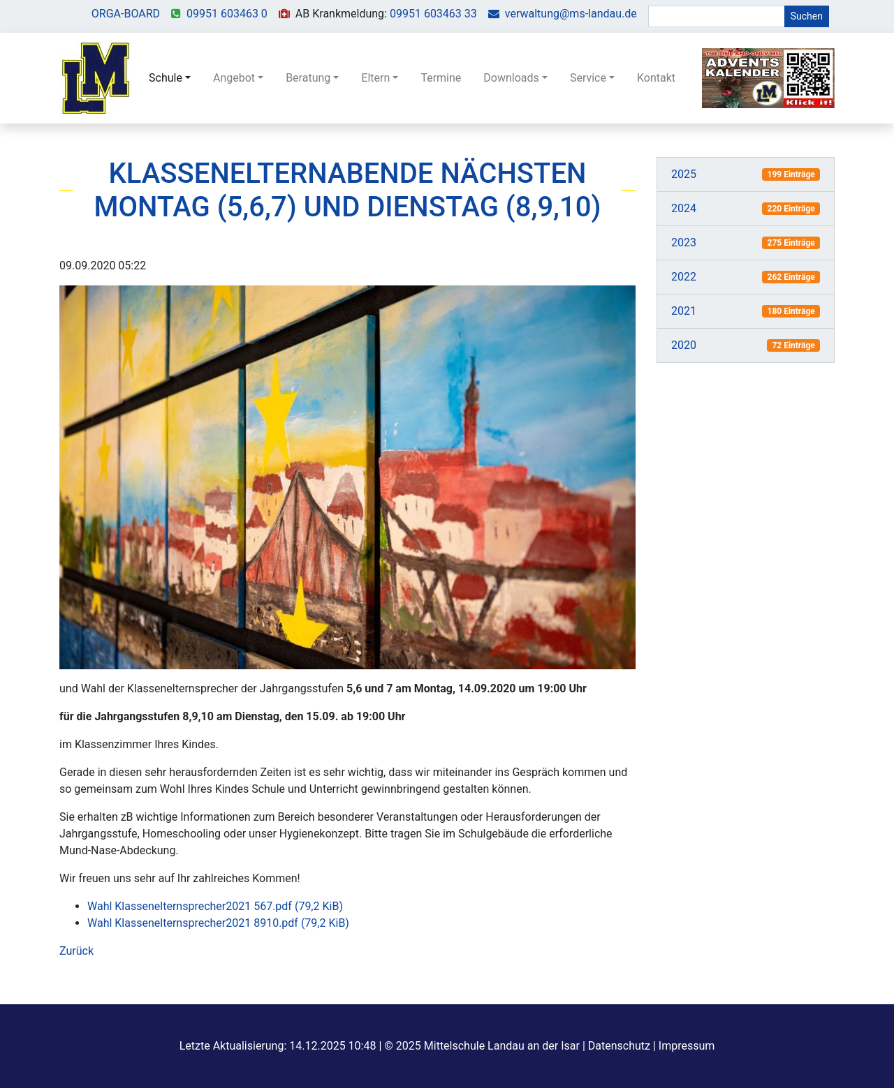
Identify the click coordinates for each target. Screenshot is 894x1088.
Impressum (687, 1045)
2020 (683, 345)
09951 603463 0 (227, 13)
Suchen (807, 16)
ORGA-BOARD (125, 13)
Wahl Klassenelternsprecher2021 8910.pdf (218, 923)
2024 (683, 208)
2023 (683, 242)
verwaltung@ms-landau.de (571, 13)
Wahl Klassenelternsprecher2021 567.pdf (215, 906)
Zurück (76, 950)
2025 (683, 174)
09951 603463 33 (433, 13)
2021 (683, 311)
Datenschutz (619, 1045)
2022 (683, 276)
